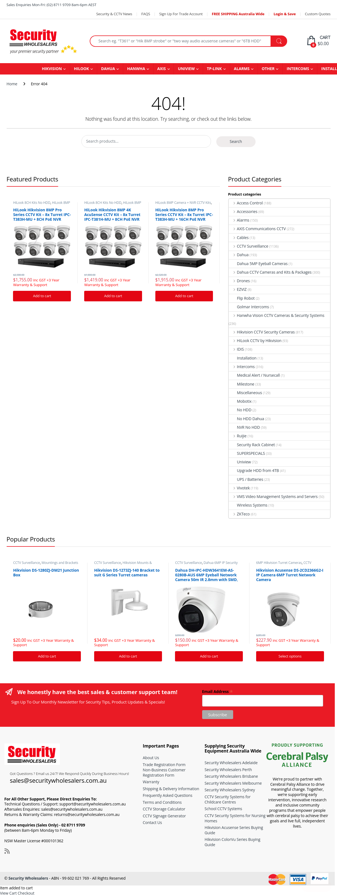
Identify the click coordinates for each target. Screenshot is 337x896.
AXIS (161, 68)
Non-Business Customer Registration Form (164, 772)
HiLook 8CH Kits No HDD (31, 202)
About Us (151, 757)
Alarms (239, 220)
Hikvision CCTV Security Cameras (262, 332)
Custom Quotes (317, 13)
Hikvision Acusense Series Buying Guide (234, 830)
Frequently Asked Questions (167, 795)
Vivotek (239, 488)
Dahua (239, 254)
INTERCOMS (298, 68)
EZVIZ (238, 289)
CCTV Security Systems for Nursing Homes (235, 818)
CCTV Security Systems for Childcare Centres (228, 799)
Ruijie (238, 435)
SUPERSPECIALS (247, 453)
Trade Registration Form (164, 764)
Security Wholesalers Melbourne (233, 783)
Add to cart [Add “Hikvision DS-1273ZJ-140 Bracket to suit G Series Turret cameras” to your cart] (128, 656)
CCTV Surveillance (248, 246)
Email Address (217, 691)
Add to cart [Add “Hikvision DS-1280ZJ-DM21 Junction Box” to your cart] (47, 656)
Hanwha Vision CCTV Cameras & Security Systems (277, 315)
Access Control (246, 203)
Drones (239, 280)
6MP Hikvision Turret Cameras (279, 562)
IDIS (236, 349)
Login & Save (285, 13)
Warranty (151, 781)
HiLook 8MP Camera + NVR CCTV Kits (41, 204)
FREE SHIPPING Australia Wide (238, 13)
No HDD (240, 409)
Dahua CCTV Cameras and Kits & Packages (270, 272)
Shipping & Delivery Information (171, 788)
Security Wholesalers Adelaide (231, 762)
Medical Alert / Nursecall (254, 375)
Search (236, 141)
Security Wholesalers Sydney (230, 789)
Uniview (240, 461)
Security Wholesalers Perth (228, 769)
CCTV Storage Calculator (164, 809)
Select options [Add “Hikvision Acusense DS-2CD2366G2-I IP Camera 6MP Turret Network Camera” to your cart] (290, 656)
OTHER (268, 68)
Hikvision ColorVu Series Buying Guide (232, 842)
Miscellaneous (245, 392)
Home (12, 83)
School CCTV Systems (223, 808)
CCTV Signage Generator (164, 815)
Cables (239, 237)
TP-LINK (214, 68)
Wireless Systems (248, 505)
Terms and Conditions (162, 802)
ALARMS (242, 68)
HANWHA (136, 68)
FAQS (145, 13)
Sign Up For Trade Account (181, 13)
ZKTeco (239, 514)
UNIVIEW (186, 68)
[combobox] (180, 41)
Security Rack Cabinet (252, 444)
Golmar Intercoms (249, 306)
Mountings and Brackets (60, 562)
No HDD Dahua (246, 418)
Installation (243, 358)
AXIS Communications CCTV (257, 228)
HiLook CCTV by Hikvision (255, 340)
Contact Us (152, 822)
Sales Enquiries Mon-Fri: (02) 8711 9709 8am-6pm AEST (51, 4)
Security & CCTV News (114, 13)
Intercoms (242, 366)
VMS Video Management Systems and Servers (273, 496)
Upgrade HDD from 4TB (254, 470)
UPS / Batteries (246, 479)
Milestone (241, 384)
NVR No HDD (244, 427)
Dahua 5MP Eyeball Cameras (258, 263)
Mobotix (240, 401)
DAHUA (108, 68)
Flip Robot (242, 298)
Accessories (243, 211)
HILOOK (81, 68)
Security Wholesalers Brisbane (231, 776)
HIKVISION (52, 68)
